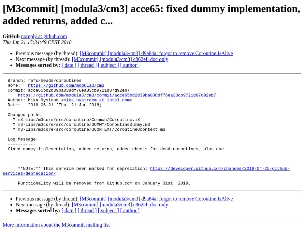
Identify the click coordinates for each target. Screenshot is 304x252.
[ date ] (69, 65)
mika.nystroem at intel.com (97, 105)
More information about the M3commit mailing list (56, 246)
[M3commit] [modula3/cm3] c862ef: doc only (120, 59)
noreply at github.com (44, 36)
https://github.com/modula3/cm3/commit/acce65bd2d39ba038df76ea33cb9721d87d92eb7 (117, 99)
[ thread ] (87, 65)
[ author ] (130, 65)
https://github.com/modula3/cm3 (66, 87)
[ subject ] (108, 65)
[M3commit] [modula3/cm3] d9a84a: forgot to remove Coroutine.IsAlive (156, 53)
